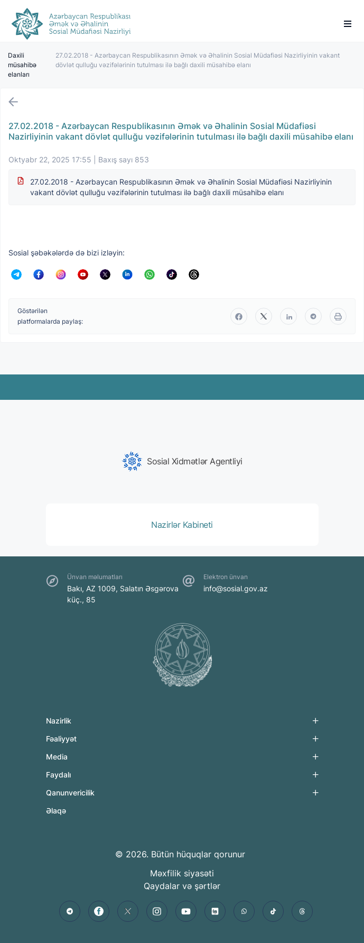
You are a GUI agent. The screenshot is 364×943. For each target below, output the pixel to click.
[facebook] (238, 316)
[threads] (302, 911)
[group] (182, 461)
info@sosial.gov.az (235, 588)
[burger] (347, 23)
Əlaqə (56, 810)
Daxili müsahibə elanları (22, 64)
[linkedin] (288, 316)
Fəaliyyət (61, 738)
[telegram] (313, 316)
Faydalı (58, 774)
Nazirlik (58, 720)
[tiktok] (273, 911)
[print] (338, 316)
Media (57, 756)
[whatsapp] (244, 911)
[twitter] (263, 316)
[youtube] (186, 911)
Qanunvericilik (70, 792)
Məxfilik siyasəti (182, 873)
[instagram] (156, 911)
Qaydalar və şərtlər (182, 886)
